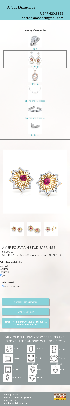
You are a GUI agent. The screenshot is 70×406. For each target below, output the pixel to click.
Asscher (12, 358)
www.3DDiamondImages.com (17, 397)
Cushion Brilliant (35, 359)
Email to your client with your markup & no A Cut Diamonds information (26, 323)
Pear (57, 369)
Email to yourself (26, 311)
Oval (34, 369)
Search (15, 394)
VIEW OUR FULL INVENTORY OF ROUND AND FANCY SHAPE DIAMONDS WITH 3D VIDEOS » (35, 339)
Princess (12, 369)
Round (12, 349)
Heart (35, 378)
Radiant (58, 349)
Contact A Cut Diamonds (25, 302)
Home (6, 394)
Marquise (12, 378)
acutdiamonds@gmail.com (43, 18)
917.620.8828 (10, 400)
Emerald (35, 349)
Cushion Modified (58, 359)
